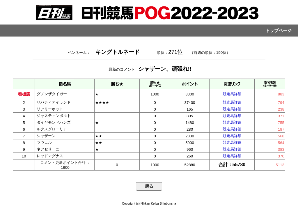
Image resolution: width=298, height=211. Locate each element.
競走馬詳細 (232, 94)
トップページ (278, 30)
